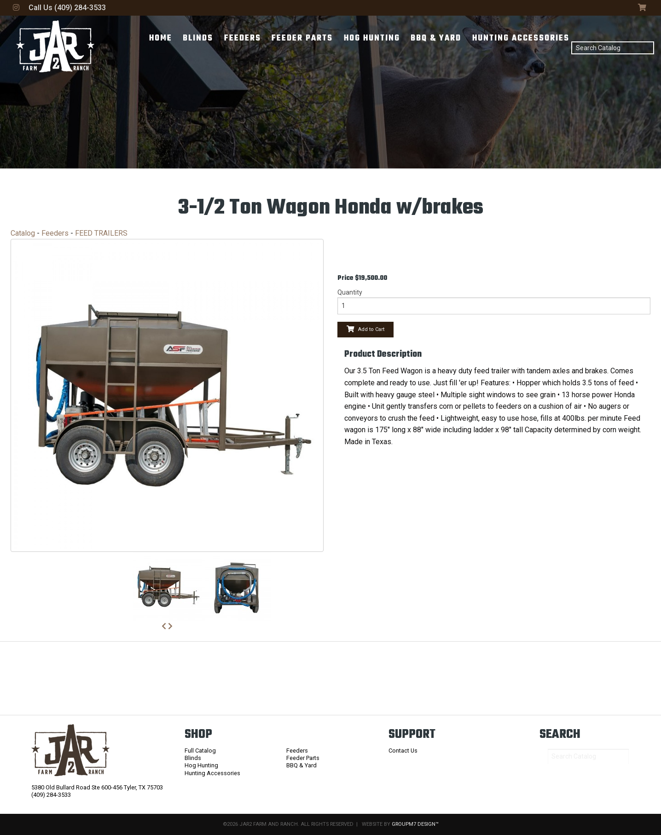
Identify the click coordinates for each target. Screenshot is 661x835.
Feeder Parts (302, 38)
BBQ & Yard (436, 38)
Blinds (198, 38)
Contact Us (402, 750)
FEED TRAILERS (101, 233)
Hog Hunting (372, 38)
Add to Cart (365, 329)
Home (160, 38)
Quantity (349, 292)
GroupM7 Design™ (415, 824)
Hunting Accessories (520, 38)
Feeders (242, 38)
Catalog (23, 233)
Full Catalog (200, 750)
